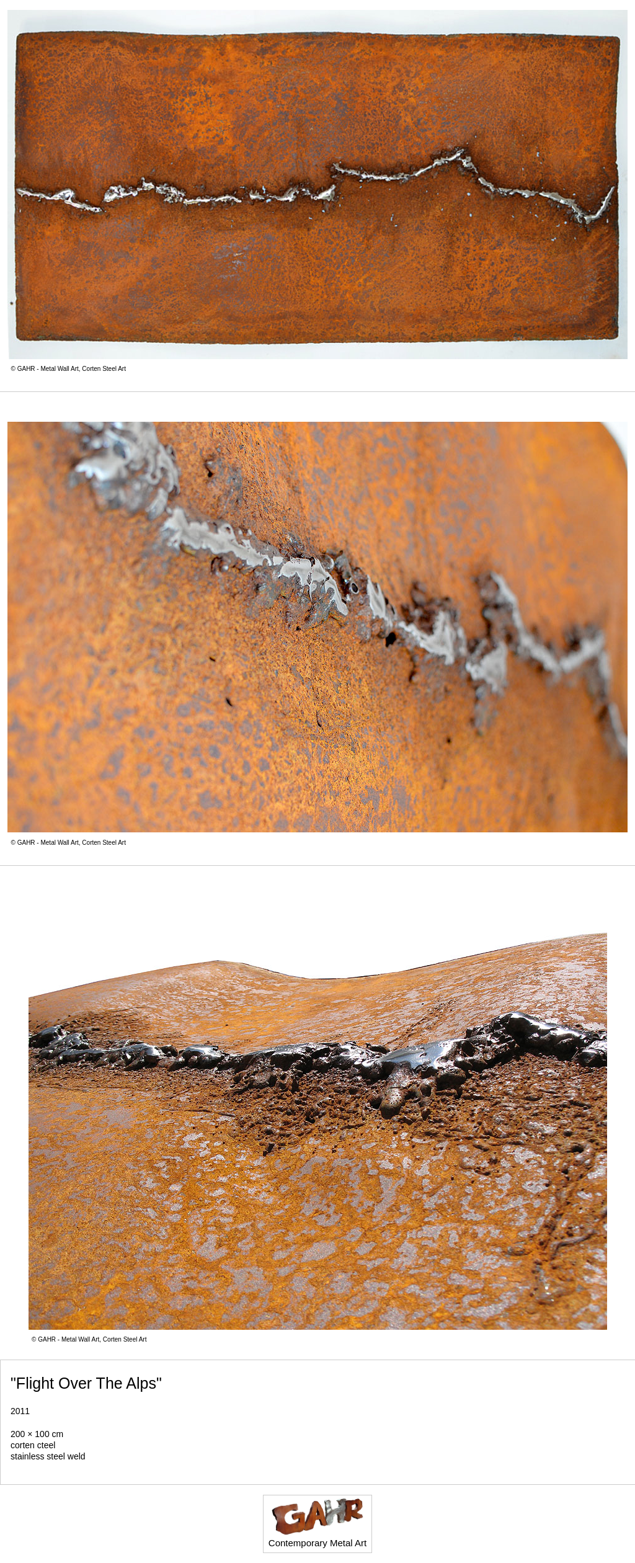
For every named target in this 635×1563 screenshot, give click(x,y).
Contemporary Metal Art (317, 1522)
